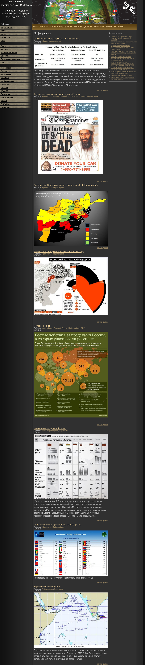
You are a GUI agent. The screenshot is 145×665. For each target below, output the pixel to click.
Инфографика (7, 81)
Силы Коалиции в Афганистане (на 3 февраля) (57, 524)
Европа (4, 56)
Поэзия (4, 87)
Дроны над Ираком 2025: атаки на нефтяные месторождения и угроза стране (123, 52)
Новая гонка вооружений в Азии (50, 428)
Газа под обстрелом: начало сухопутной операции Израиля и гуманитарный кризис (122, 58)
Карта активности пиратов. (47, 586)
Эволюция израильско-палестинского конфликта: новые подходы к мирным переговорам (122, 63)
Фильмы (5, 104)
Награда (5, 107)
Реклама (121, 27)
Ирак (3, 34)
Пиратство (6, 37)
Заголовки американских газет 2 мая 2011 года (57, 94)
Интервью (6, 74)
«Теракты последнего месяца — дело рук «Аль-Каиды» (122, 68)
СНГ (3, 62)
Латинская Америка (10, 59)
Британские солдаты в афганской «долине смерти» (122, 78)
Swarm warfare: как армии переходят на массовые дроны (124, 42)
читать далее (102, 90)
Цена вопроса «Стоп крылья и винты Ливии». (57, 38)
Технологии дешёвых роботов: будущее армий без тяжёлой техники (121, 38)
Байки (4, 101)
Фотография (7, 97)
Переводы (6, 68)
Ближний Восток (9, 52)
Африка (4, 49)
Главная (37, 27)
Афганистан (7, 27)
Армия (4, 71)
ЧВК (3, 40)
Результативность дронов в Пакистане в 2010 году (59, 251)
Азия (3, 46)
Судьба (4, 91)
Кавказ (4, 31)
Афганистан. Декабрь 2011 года (122, 75)
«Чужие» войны (42, 325)
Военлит (5, 78)
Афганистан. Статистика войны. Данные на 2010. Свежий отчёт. (66, 185)
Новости (5, 84)
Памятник (5, 94)
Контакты (109, 27)
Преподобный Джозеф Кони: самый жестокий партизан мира (123, 72)
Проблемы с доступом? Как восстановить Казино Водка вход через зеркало (122, 47)
